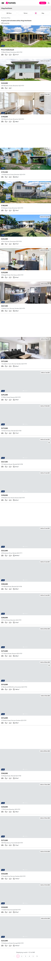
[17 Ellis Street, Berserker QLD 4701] (25, 798)
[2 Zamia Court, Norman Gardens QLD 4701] (25, 297)
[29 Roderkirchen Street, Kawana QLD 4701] (25, 486)
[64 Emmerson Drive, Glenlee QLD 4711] (25, 542)
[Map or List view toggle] (42, 13)
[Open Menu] (3, 3)
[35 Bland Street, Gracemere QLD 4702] (25, 41)
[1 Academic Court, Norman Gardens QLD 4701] (25, 353)
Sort (25, 13)
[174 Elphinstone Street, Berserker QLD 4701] (25, 163)
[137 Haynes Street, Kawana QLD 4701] (25, 642)
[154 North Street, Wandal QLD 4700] (25, 419)
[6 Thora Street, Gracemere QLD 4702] (25, 230)
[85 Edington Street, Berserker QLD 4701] (25, 197)
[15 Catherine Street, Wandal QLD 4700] (25, 453)
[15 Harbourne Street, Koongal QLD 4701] (25, 932)
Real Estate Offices (5, 18)
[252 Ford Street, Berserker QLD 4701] (25, 609)
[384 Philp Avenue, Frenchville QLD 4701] (25, 832)
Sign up (43, 3)
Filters (9, 13)
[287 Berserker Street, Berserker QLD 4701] (25, 74)
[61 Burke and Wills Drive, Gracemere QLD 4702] (25, 676)
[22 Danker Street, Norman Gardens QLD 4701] (25, 709)
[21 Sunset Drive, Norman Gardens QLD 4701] (25, 865)
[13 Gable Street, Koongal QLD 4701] (25, 898)
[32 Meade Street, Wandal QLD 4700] (25, 765)
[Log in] (48, 3)
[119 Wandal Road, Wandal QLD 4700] (25, 575)
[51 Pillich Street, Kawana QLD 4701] (25, 386)
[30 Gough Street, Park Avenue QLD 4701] (25, 264)
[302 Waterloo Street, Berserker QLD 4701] (25, 108)
